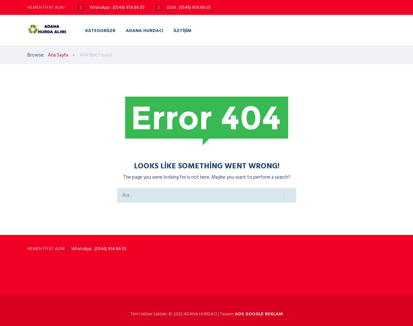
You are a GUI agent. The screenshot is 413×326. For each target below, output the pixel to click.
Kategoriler (100, 30)
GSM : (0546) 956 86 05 (188, 7)
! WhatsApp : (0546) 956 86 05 (95, 248)
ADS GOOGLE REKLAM (259, 314)
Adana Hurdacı (144, 30)
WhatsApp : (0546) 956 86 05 (116, 7)
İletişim (182, 30)
